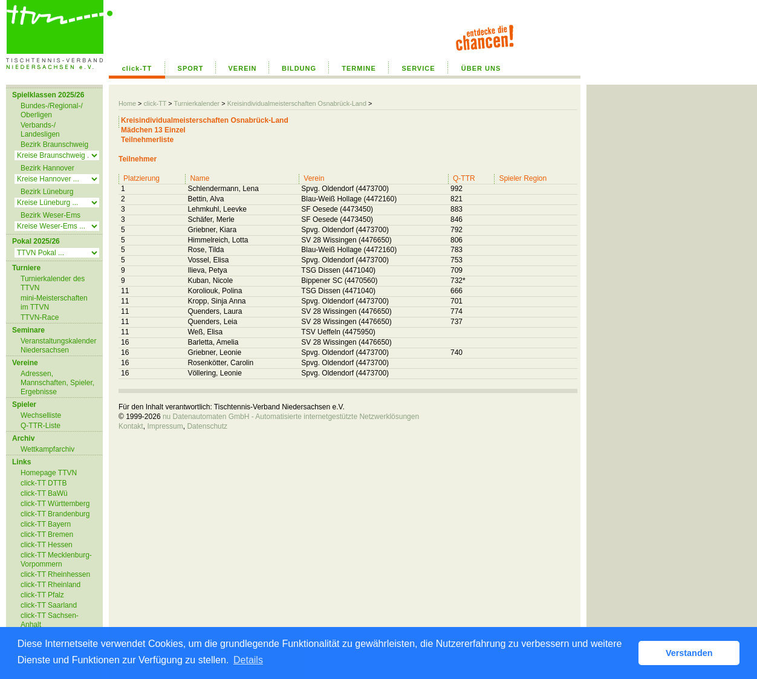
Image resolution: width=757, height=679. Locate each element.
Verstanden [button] (689, 653)
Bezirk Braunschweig (54, 144)
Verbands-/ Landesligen (40, 129)
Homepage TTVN (49, 473)
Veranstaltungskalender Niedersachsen (58, 345)
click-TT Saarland (49, 605)
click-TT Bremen (47, 534)
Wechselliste (41, 415)
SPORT (191, 68)
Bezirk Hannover (47, 168)
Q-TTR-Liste (40, 425)
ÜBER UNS (481, 68)
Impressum (165, 426)
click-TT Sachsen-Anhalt (50, 620)
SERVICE (418, 68)
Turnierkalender (196, 103)
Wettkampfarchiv (47, 449)
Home (127, 103)
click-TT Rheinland (50, 584)
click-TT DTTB (44, 483)
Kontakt (131, 426)
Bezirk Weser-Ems (50, 215)
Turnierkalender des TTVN (53, 283)
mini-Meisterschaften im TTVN (54, 302)
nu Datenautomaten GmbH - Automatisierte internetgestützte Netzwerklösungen (291, 416)
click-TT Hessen (47, 545)
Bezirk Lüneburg (47, 191)
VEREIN (243, 68)
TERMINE (359, 68)
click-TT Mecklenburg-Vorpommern (56, 559)
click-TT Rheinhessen (55, 574)
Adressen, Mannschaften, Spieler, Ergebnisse (57, 382)
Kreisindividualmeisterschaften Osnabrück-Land (296, 103)
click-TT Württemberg (55, 503)
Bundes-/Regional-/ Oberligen (52, 110)
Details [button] (248, 660)
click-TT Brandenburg (55, 514)
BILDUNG (299, 68)
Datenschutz (207, 426)
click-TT (137, 68)
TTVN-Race (40, 317)
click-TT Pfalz (42, 595)
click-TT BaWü (44, 493)
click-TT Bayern (46, 524)
